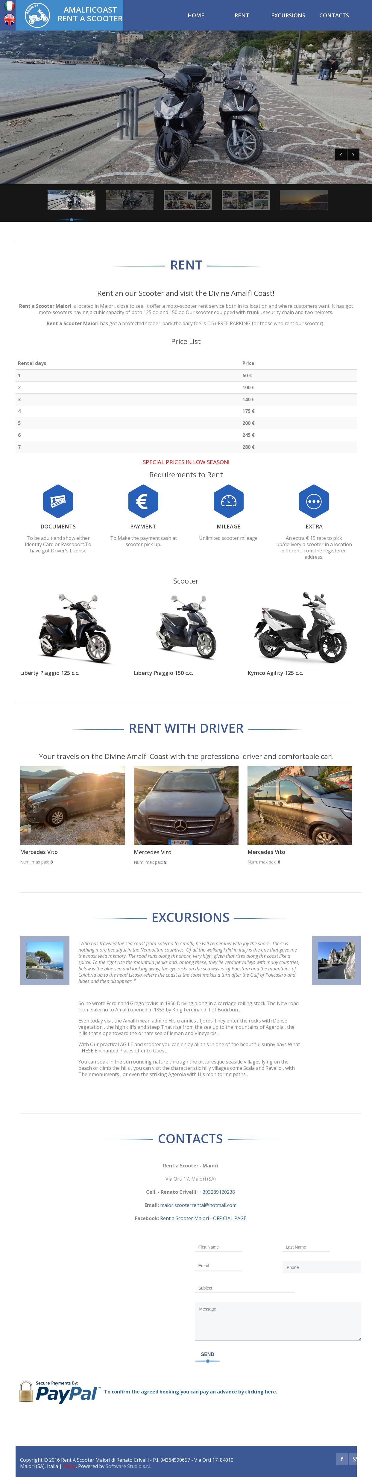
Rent (242, 15)
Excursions (288, 15)
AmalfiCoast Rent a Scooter (90, 13)
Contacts (334, 15)
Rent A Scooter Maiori (85, 1460)
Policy (69, 1466)
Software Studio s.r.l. (128, 1466)
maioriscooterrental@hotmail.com (197, 1205)
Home (196, 15)
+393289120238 (217, 1192)
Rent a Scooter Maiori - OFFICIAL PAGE (202, 1218)
